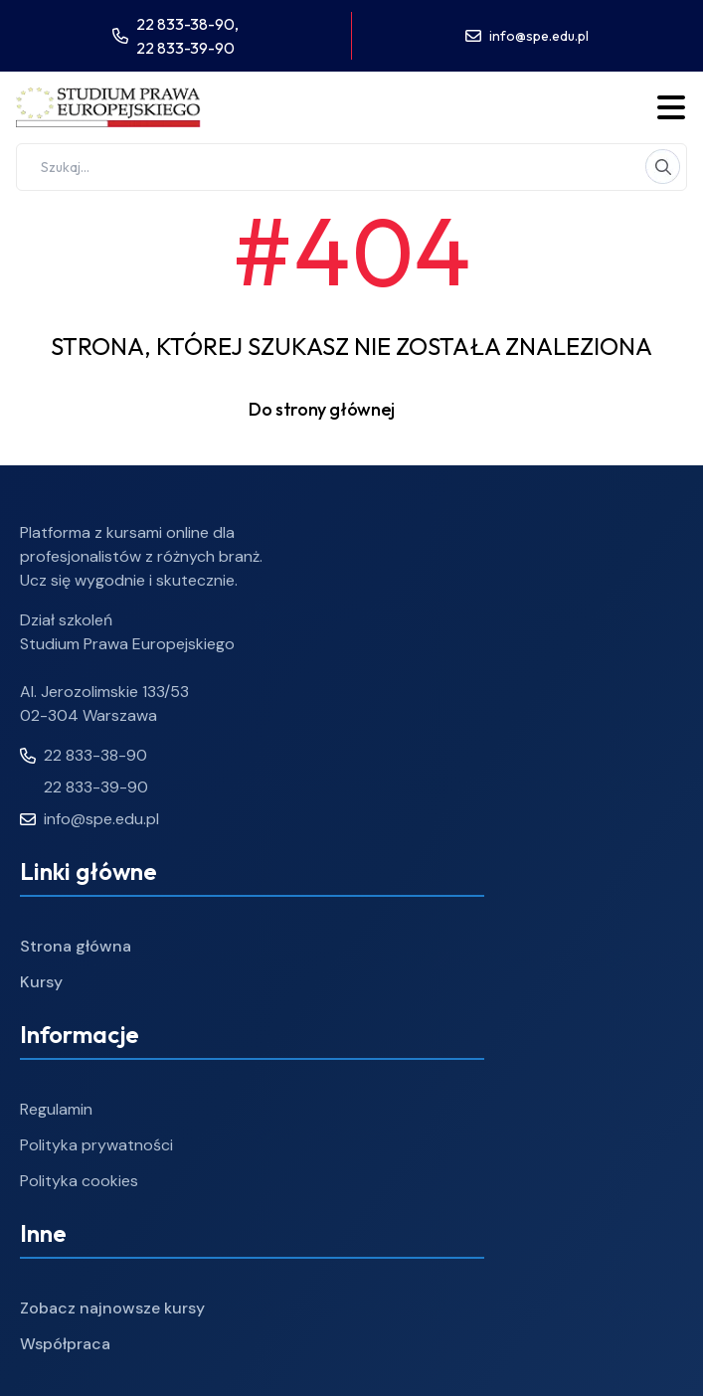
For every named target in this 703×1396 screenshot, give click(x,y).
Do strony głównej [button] (351, 410)
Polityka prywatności (96, 1144)
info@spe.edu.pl (539, 36)
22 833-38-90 (83, 755)
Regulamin (56, 1109)
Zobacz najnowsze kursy (112, 1308)
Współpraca (65, 1343)
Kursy (41, 981)
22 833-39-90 (185, 48)
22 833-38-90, (187, 24)
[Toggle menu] (671, 107)
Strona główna (75, 946)
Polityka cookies (79, 1180)
